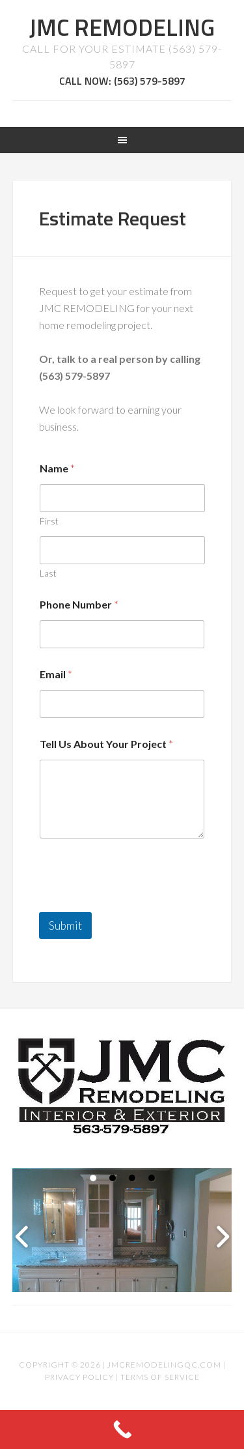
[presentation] (138, 904)
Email (56, 674)
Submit (65, 925)
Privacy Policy (79, 1377)
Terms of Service (160, 1377)
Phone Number (79, 604)
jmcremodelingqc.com (164, 1365)
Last (48, 573)
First (49, 520)
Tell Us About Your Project (106, 744)
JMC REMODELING (122, 27)
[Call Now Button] (122, 1429)
